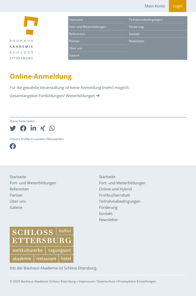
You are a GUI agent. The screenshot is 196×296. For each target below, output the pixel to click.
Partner (74, 41)
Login (177, 5)
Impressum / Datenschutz (97, 281)
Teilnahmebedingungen (146, 19)
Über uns (75, 48)
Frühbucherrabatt (114, 195)
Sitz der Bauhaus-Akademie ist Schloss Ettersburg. (53, 267)
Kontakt (134, 34)
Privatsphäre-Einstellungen (137, 281)
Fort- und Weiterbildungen (87, 27)
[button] (13, 128)
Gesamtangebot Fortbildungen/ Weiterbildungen (52, 95)
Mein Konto (155, 5)
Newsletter (136, 41)
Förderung (136, 27)
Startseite (76, 19)
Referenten (77, 34)
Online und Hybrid (115, 188)
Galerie (74, 55)
